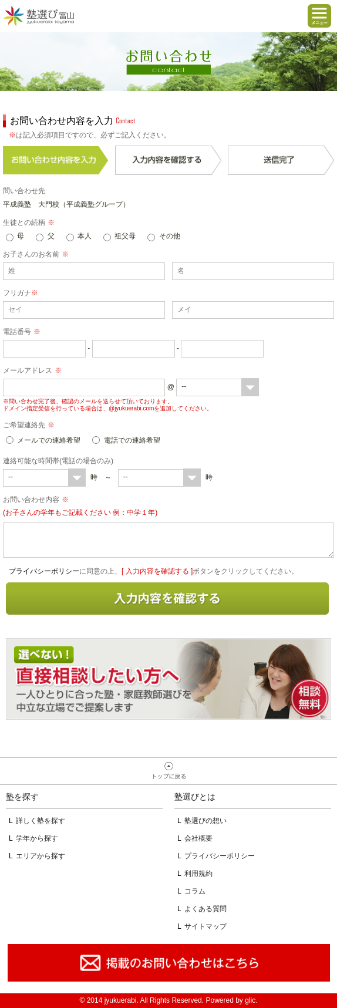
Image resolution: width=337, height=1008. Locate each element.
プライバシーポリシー (44, 571)
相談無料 (168, 679)
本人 (84, 236)
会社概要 (198, 838)
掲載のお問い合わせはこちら (168, 963)
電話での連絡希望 (132, 440)
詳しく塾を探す (40, 821)
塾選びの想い (205, 821)
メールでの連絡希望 (48, 440)
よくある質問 (205, 909)
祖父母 (125, 236)
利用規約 (198, 873)
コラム (194, 891)
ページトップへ (168, 771)
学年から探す (37, 838)
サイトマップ (205, 926)
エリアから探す (40, 856)
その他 (169, 236)
